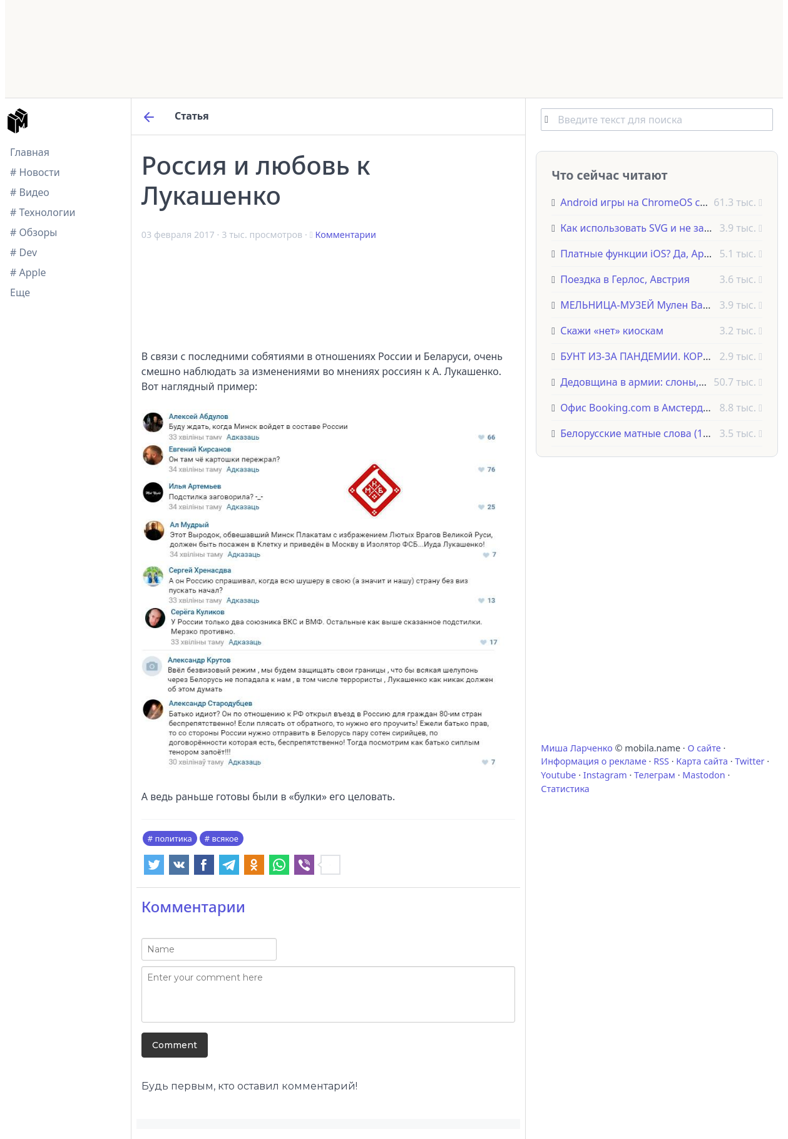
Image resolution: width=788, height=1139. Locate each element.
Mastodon (703, 775)
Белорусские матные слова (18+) (638, 433)
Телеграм (654, 775)
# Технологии (43, 212)
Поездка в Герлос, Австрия (625, 279)
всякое (225, 838)
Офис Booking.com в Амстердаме (641, 408)
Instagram (605, 775)
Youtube (558, 775)
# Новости (35, 172)
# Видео (29, 192)
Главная (29, 152)
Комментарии (345, 234)
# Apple (28, 272)
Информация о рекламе (594, 761)
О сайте (703, 748)
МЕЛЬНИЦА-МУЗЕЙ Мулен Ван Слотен (652, 305)
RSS (661, 761)
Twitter (749, 761)
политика (173, 838)
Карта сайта (702, 761)
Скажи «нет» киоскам (611, 331)
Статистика (565, 789)
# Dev (23, 252)
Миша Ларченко (576, 748)
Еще (20, 292)
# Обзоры (33, 232)
